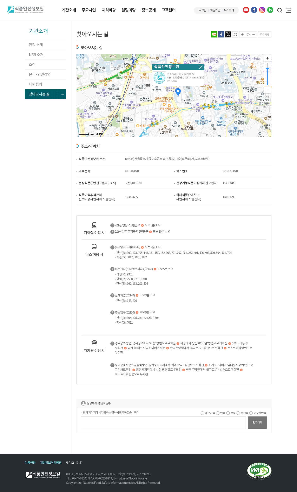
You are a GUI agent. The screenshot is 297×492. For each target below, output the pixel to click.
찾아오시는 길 (39, 94)
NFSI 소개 (36, 54)
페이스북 (254, 10)
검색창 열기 (279, 10)
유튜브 (246, 10)
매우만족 (210, 413)
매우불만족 (260, 413)
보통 (233, 413)
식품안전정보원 (24, 10)
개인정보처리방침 (50, 463)
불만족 (244, 413)
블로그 (270, 10)
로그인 (202, 10)
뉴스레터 (229, 10)
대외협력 (35, 84)
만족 (222, 413)
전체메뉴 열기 (288, 10)
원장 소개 (36, 44)
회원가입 (215, 10)
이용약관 (30, 463)
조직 (32, 64)
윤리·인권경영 (40, 74)
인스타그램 (262, 10)
